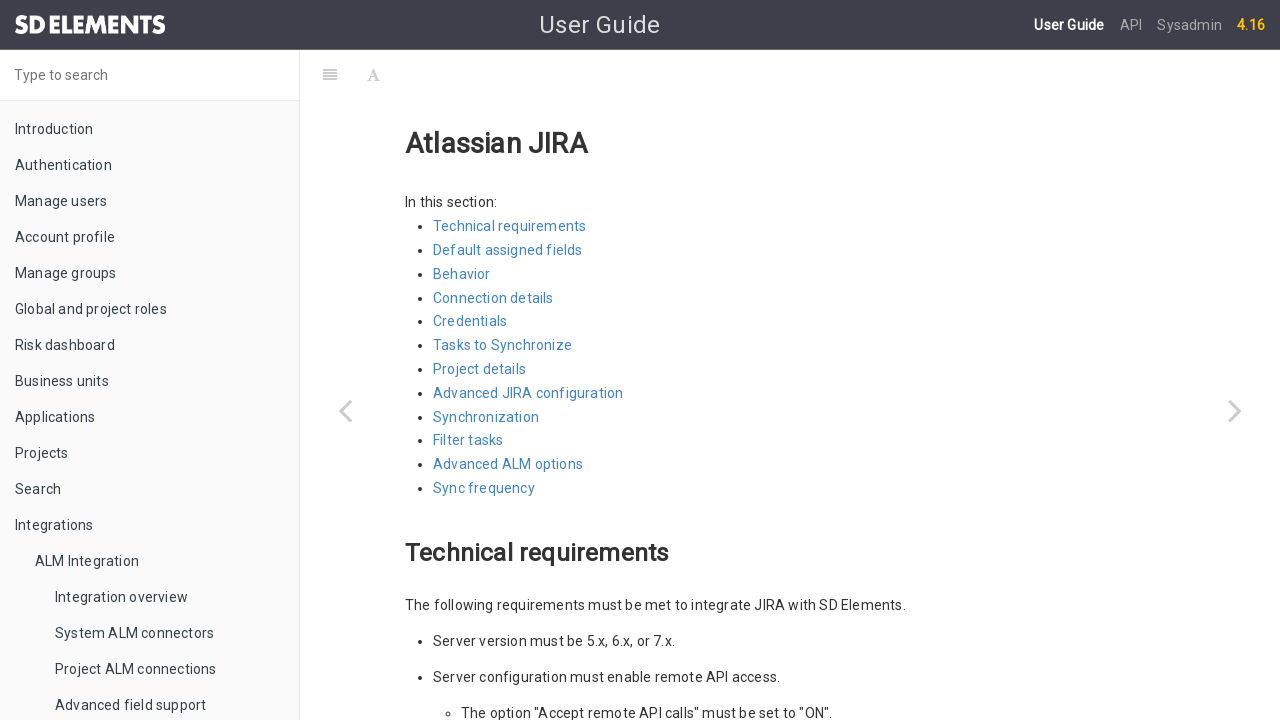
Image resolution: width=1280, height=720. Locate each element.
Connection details (493, 248)
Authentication (63, 165)
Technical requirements (509, 176)
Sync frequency (484, 438)
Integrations (54, 525)
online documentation (729, 698)
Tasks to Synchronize (502, 295)
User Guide (1070, 25)
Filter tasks (468, 390)
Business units (62, 381)
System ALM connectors (134, 633)
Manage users (61, 201)
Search (38, 489)
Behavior (462, 224)
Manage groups (66, 273)
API (1133, 25)
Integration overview (121, 597)
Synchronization (486, 367)
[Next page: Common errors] (1235, 410)
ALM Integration (87, 561)
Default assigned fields (508, 200)
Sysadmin (1189, 25)
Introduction (54, 129)
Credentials (470, 271)
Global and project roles (91, 309)
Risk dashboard (65, 345)
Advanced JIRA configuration (528, 343)
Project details (479, 319)
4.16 (1251, 25)
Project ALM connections (136, 669)
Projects (42, 453)
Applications (55, 417)
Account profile (65, 237)
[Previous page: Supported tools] (345, 410)
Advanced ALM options (508, 414)
